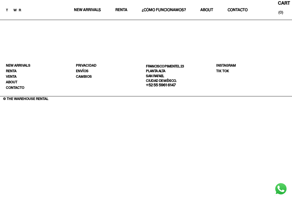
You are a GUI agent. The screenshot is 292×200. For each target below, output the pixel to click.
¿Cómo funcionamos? (164, 10)
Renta (121, 10)
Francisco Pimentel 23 (165, 66)
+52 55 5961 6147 (160, 85)
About (206, 10)
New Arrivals (87, 10)
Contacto (238, 10)
